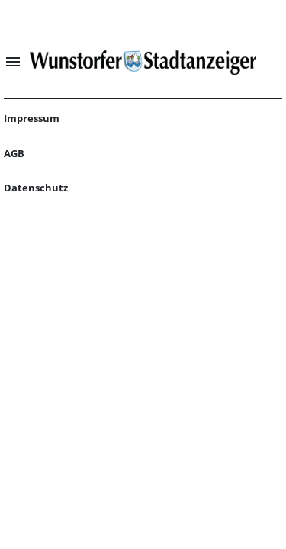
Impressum (31, 118)
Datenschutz (36, 187)
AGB (14, 153)
